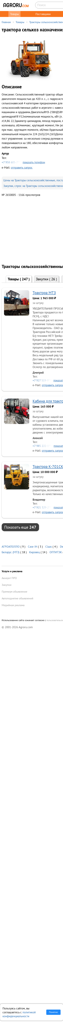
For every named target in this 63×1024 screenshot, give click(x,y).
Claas (48, 546)
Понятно (53, 1012)
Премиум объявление (14, 591)
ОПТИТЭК (56, 552)
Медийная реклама (13, 605)
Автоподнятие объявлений (17, 598)
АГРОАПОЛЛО (11, 546)
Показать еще (20, 527)
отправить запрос (22, 167)
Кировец (34, 552)
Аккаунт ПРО (9, 578)
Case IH (32, 546)
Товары (14, 14)
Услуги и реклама (12, 571)
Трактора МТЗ (44, 292)
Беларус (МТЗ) (10, 552)
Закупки (46, 279)
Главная (6, 22)
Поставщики (43, 14)
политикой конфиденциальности (19, 1014)
